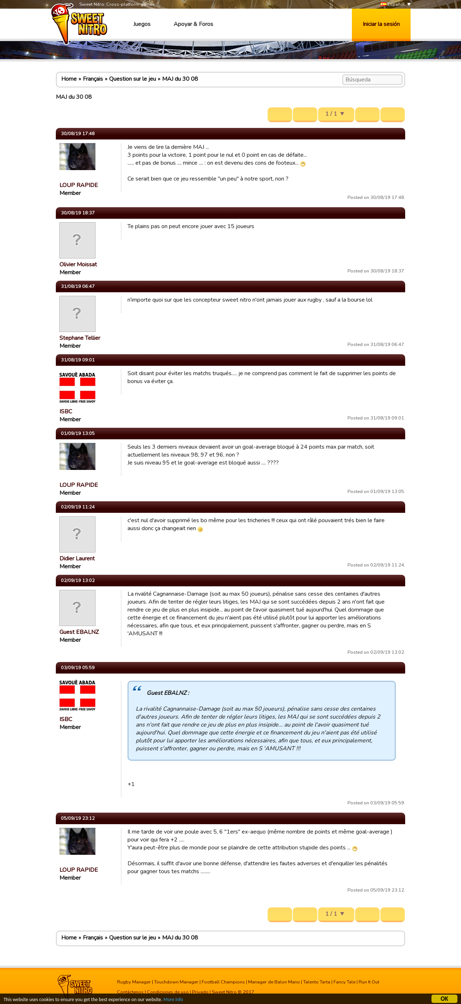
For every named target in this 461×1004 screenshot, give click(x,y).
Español (393, 4)
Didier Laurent (77, 559)
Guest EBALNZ (79, 632)
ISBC (65, 412)
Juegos (142, 24)
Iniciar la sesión (381, 24)
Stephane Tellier (79, 338)
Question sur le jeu (132, 79)
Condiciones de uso (168, 992)
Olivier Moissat (78, 264)
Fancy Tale (344, 982)
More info (173, 1000)
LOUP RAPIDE (78, 185)
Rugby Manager (134, 982)
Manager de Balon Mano (274, 982)
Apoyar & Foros (193, 24)
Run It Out (369, 982)
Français (93, 79)
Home (69, 79)
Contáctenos (130, 992)
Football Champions (223, 982)
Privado (200, 992)
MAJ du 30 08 (180, 79)
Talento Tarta (316, 982)
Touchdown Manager (176, 982)
